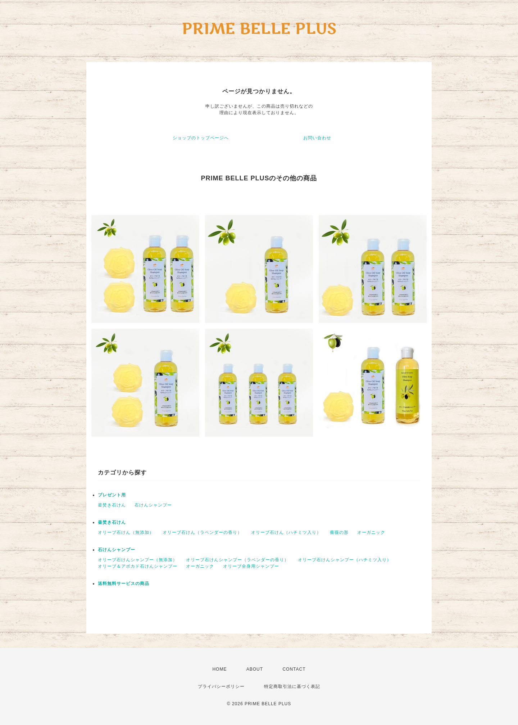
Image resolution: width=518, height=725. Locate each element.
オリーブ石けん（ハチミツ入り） (286, 532)
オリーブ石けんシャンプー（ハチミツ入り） (344, 559)
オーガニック (371, 532)
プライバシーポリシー (221, 686)
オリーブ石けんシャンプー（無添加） (137, 559)
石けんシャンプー (153, 505)
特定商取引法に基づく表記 (292, 686)
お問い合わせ (317, 137)
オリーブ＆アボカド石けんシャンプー (137, 566)
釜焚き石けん (112, 505)
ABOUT (254, 669)
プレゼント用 (112, 494)
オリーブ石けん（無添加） (126, 532)
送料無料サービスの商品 (123, 583)
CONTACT (293, 669)
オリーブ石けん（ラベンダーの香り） (202, 532)
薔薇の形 (339, 532)
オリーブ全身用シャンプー (251, 566)
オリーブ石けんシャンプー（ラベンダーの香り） (237, 559)
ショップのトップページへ (201, 137)
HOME (219, 669)
